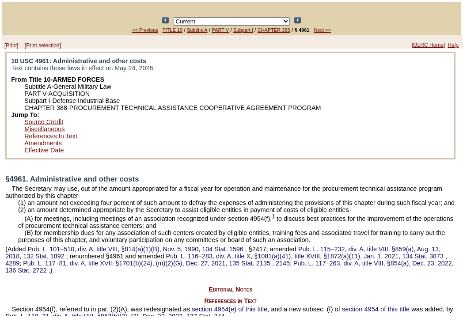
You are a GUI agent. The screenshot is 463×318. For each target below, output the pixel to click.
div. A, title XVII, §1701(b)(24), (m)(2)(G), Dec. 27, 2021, (147, 263)
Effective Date (44, 150)
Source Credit (43, 121)
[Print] (11, 45)
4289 (12, 263)
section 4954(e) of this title (229, 309)
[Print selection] (43, 45)
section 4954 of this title (376, 309)
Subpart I (243, 30)
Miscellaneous (44, 128)
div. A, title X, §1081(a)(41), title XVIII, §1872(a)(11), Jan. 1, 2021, (305, 256)
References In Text (50, 136)
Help (453, 45)
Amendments (43, 143)
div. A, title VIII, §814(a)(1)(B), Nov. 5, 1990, (136, 249)
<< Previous (145, 30)
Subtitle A (197, 30)
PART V (220, 30)
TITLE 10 (172, 30)
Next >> (322, 30)
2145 (283, 263)
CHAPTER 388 (274, 30)
